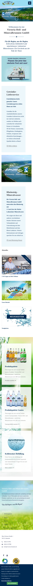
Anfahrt (6, 524)
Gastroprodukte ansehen (11, 439)
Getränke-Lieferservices (10, 528)
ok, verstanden (12, 583)
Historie (6, 521)
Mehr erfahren (13, 146)
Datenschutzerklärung (6, 580)
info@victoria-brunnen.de (10, 546)
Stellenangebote (8, 513)
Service (6, 517)
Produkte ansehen (9, 395)
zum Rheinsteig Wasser (15, 240)
